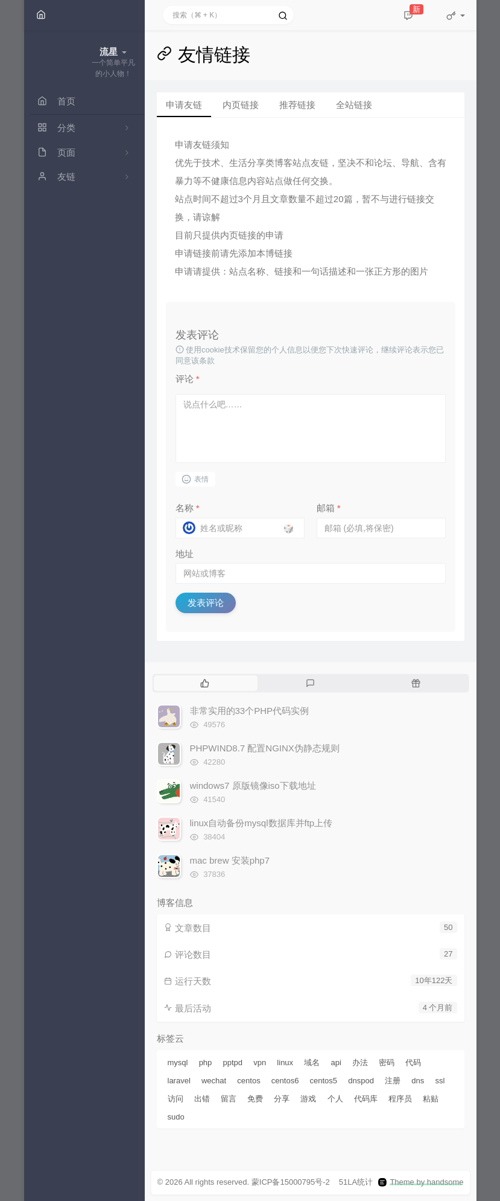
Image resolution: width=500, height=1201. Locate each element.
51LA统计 (356, 1182)
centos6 (285, 1080)
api (336, 1062)
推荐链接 (297, 105)
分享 (282, 1098)
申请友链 (184, 105)
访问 (175, 1098)
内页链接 (241, 105)
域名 (312, 1062)
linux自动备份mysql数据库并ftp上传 (261, 823)
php (205, 1062)
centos (248, 1080)
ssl (440, 1080)
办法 (360, 1062)
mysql (178, 1062)
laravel (179, 1080)
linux (285, 1062)
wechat (213, 1080)
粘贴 (430, 1098)
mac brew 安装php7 (230, 860)
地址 (185, 554)
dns (417, 1080)
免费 (255, 1098)
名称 (188, 508)
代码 (413, 1062)
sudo (176, 1116)
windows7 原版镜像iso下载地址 (253, 785)
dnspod (361, 1080)
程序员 (400, 1098)
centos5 (324, 1080)
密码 (386, 1062)
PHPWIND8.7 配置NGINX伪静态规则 (265, 748)
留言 (228, 1098)
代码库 (366, 1098)
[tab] (205, 683)
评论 (188, 379)
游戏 (308, 1098)
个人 (335, 1098)
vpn (259, 1062)
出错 (202, 1098)
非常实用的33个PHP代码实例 (249, 711)
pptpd (233, 1062)
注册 (392, 1080)
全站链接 (354, 105)
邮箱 (329, 508)
